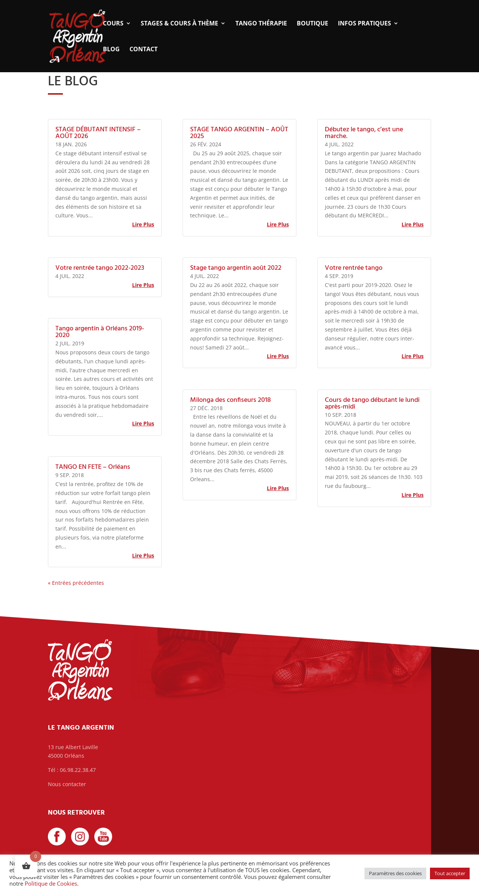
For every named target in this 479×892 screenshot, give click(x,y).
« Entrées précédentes (76, 582)
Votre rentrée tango (353, 268)
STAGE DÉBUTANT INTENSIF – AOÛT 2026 (98, 133)
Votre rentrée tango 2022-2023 (99, 268)
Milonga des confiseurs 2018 (230, 400)
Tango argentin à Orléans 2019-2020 (99, 332)
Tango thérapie (261, 24)
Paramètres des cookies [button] (395, 873)
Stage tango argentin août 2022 (235, 268)
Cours (113, 24)
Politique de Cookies (51, 883)
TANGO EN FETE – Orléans (92, 467)
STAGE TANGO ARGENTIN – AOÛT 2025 (239, 133)
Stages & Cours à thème (179, 24)
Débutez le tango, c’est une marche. (364, 133)
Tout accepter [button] (449, 873)
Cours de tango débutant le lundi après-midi (372, 403)
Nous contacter (67, 784)
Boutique (312, 24)
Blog (111, 49)
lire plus (143, 224)
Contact (143, 49)
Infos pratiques (364, 24)
